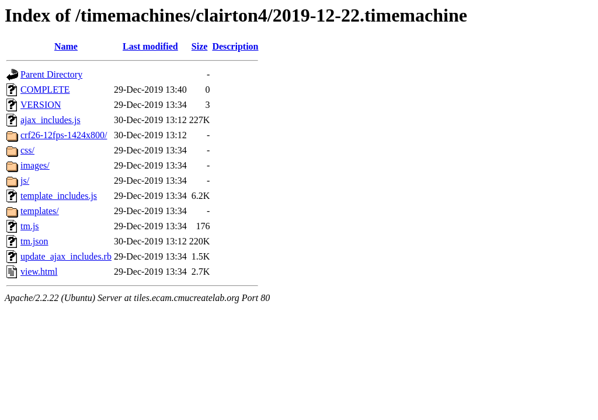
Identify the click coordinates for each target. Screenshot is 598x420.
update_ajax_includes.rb (66, 256)
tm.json (34, 241)
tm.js (29, 226)
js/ (24, 181)
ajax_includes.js (50, 120)
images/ (35, 165)
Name (66, 46)
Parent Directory (51, 74)
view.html (38, 271)
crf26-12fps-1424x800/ (63, 135)
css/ (27, 150)
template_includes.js (58, 196)
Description (235, 46)
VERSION (40, 105)
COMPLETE (44, 89)
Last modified (150, 46)
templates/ (39, 211)
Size (200, 46)
